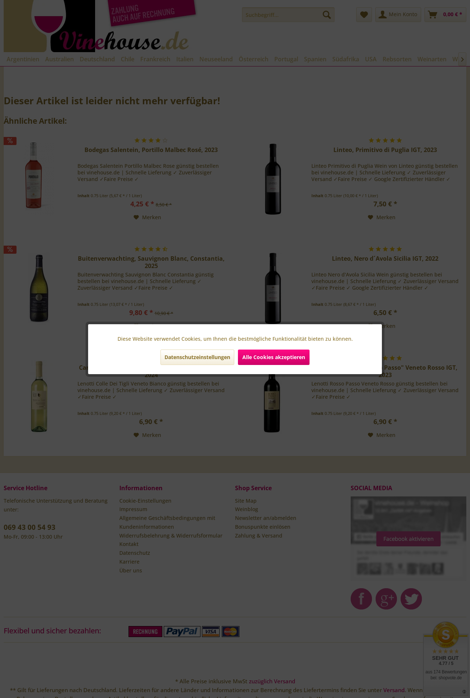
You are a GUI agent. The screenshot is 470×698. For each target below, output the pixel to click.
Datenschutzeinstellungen (197, 357)
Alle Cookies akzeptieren (273, 357)
